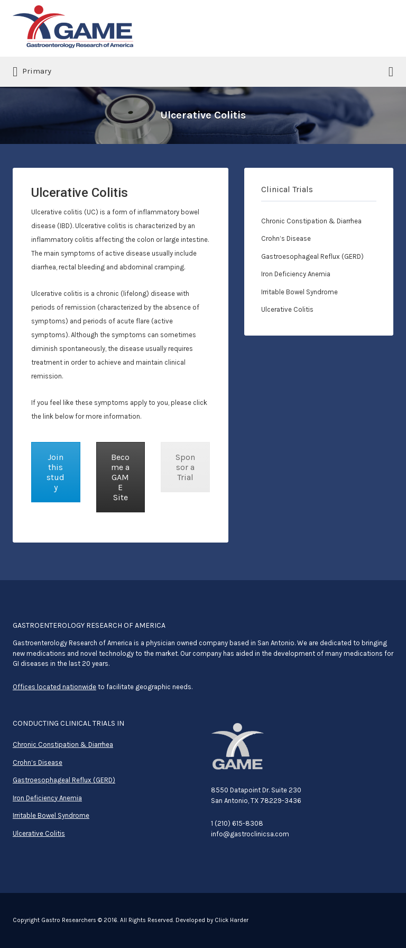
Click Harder (231, 920)
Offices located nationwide (54, 687)
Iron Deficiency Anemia (295, 274)
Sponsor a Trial (185, 467)
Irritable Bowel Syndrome (299, 292)
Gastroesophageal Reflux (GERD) (312, 256)
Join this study (55, 472)
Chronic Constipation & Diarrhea (311, 221)
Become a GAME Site (120, 477)
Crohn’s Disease (286, 238)
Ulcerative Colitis (287, 309)
